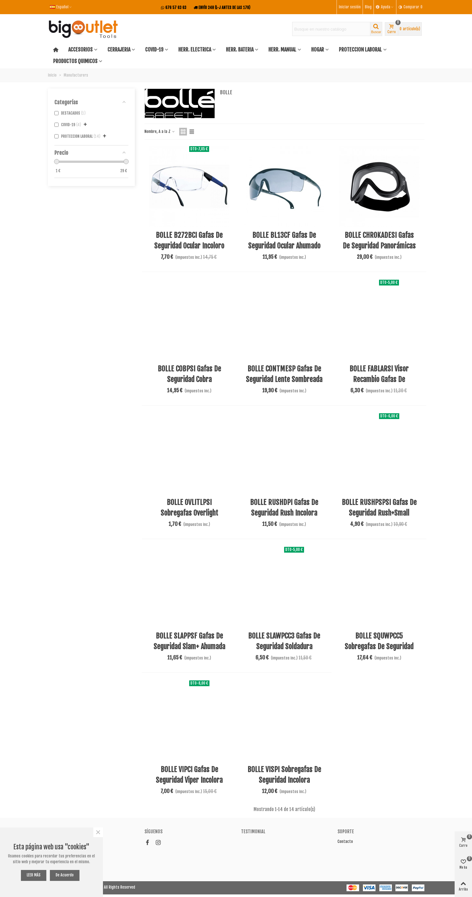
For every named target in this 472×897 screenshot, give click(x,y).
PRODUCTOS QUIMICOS (75, 61)
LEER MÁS (34, 875)
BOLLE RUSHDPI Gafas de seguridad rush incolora (284, 507)
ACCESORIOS (80, 49)
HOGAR (317, 49)
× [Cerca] (98, 832)
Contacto (345, 841)
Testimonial (253, 831)
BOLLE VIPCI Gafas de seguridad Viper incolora (189, 774)
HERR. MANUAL (282, 49)
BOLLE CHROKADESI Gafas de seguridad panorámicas (379, 240)
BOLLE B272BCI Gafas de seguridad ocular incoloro (189, 240)
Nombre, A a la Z (159, 131)
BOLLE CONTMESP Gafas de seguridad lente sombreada (284, 374)
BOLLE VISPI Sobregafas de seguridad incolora (284, 774)
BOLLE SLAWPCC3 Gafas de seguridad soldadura (284, 641)
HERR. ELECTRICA (194, 49)
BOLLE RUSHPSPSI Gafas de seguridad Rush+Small (379, 507)
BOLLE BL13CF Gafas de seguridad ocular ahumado (284, 240)
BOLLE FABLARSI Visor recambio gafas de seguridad (379, 379)
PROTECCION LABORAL (360, 49)
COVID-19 (154, 49)
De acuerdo (65, 875)
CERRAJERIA (118, 49)
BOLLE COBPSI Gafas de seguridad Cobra (189, 374)
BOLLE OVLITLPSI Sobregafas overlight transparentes (189, 513)
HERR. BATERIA (240, 49)
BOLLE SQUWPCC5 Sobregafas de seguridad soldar (379, 646)
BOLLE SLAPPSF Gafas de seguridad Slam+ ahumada (189, 641)
